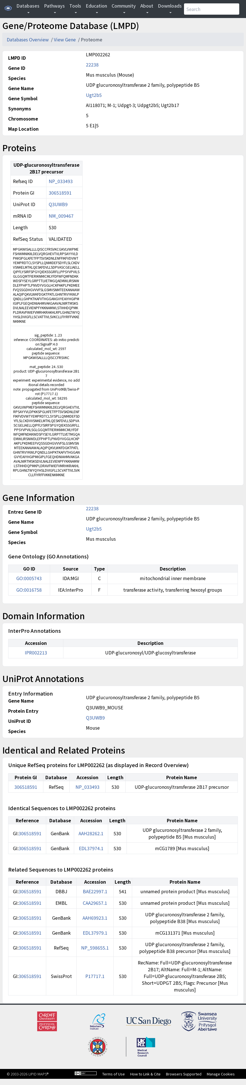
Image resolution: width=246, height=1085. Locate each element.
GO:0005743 (29, 578)
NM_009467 (61, 215)
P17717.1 (95, 976)
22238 (92, 64)
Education (96, 5)
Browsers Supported (183, 1074)
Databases (27, 5)
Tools (75, 5)
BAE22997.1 (95, 891)
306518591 (60, 192)
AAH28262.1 (91, 833)
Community (124, 5)
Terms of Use (113, 1074)
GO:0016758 (29, 589)
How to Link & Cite (145, 1074)
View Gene (65, 39)
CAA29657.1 (95, 902)
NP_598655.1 (95, 947)
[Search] (211, 9)
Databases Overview (28, 39)
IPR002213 (36, 652)
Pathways (54, 5)
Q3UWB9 (58, 204)
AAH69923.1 (95, 917)
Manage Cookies (221, 1074)
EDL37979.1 (95, 932)
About (146, 5)
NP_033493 (61, 181)
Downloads (170, 5)
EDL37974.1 (91, 848)
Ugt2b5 (94, 95)
